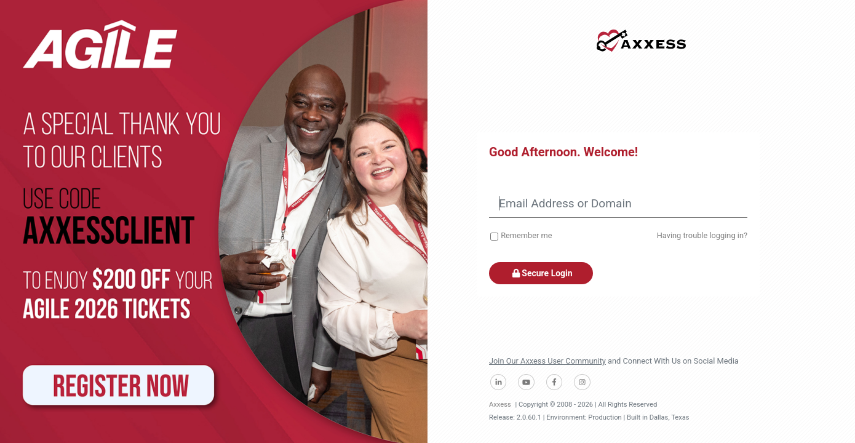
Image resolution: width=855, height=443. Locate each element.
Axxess (500, 405)
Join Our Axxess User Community (547, 360)
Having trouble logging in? (702, 235)
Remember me (526, 235)
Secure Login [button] (541, 273)
